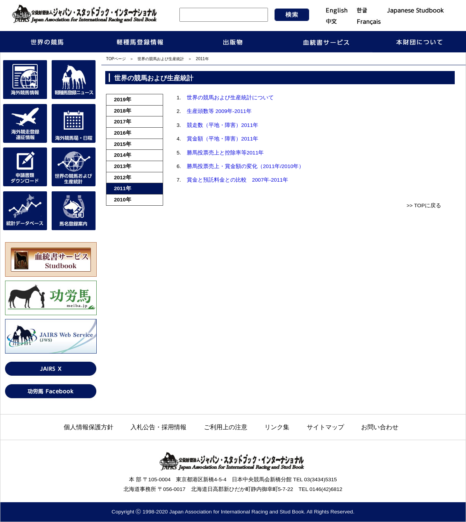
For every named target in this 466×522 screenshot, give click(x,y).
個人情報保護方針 (88, 426)
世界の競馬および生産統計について (230, 98)
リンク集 (276, 426)
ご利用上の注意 (225, 426)
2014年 (122, 155)
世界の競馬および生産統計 (160, 59)
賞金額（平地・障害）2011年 (222, 139)
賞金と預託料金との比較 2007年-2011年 (237, 180)
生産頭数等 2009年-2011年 (219, 111)
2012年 (122, 177)
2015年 (122, 144)
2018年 (122, 111)
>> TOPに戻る (424, 205)
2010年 (122, 200)
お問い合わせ (379, 426)
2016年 (122, 133)
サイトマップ (325, 426)
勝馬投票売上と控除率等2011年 (225, 153)
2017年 (122, 122)
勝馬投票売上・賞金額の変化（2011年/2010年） (245, 166)
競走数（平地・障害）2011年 (222, 125)
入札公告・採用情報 (158, 426)
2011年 (122, 188)
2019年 (122, 99)
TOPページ (116, 59)
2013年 (122, 166)
